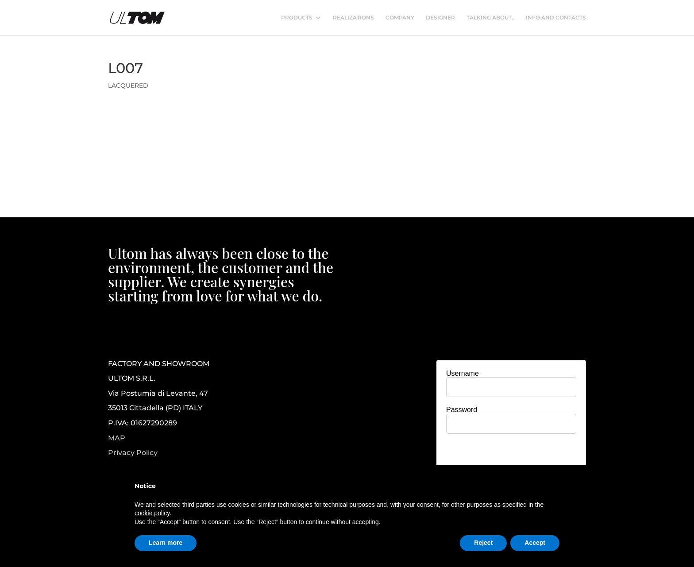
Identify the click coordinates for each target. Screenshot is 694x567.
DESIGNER (440, 18)
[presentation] (511, 457)
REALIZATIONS (353, 18)
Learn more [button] (165, 542)
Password (461, 409)
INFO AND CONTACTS (556, 18)
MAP (116, 438)
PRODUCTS (296, 18)
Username (462, 373)
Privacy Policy (133, 453)
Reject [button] (483, 542)
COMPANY (400, 18)
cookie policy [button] (152, 513)
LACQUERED (128, 85)
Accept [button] (534, 542)
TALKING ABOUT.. (490, 18)
